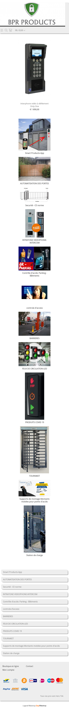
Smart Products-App (12, 572)
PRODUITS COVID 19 (12, 631)
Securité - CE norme (12, 587)
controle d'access (11, 609)
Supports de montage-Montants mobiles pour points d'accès (31, 646)
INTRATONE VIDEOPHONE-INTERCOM (20, 594)
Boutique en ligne (10, 666)
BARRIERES (8, 616)
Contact (29, 666)
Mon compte (8, 670)
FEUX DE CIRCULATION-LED (15, 623)
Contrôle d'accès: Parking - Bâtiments (20, 601)
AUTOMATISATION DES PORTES (17, 579)
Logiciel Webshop (34, 706)
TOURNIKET (8, 638)
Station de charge (11, 653)
